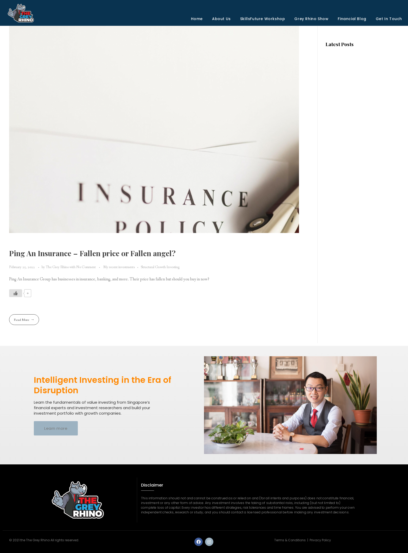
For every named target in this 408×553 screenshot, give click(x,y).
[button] (56, 428)
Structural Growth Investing (160, 267)
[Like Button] (15, 293)
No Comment (86, 267)
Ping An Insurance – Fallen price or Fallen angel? (92, 253)
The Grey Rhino (57, 267)
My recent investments (119, 267)
